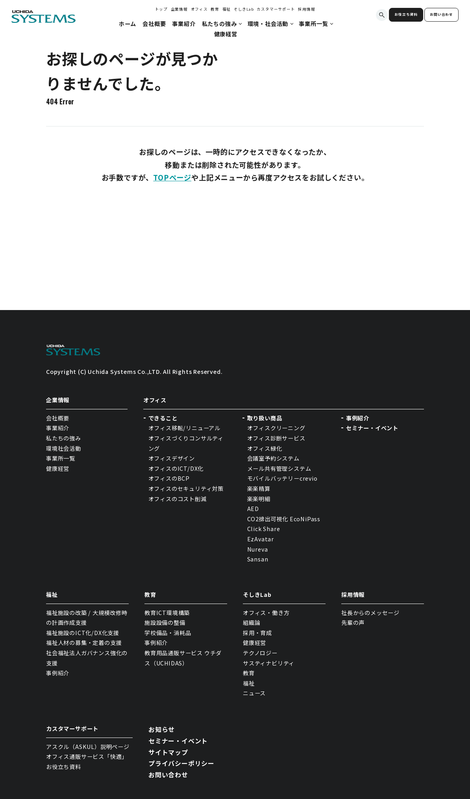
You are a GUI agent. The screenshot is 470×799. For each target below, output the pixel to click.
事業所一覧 (60, 458)
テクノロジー (260, 653)
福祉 (226, 9)
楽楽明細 (258, 499)
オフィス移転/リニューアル (184, 428)
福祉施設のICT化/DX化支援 (82, 633)
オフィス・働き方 (266, 613)
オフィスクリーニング (276, 428)
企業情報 (179, 9)
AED (253, 509)
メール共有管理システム (279, 468)
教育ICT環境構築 (167, 613)
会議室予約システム (273, 458)
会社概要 (57, 418)
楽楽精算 (258, 488)
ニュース (254, 693)
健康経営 (57, 468)
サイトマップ (168, 752)
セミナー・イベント (372, 428)
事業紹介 (57, 428)
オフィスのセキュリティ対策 (186, 488)
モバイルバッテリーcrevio (282, 478)
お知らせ (161, 729)
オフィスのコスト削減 (177, 499)
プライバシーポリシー (181, 763)
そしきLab (244, 9)
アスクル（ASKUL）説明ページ (88, 747)
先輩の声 (353, 622)
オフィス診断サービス (276, 438)
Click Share (264, 529)
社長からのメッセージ (370, 613)
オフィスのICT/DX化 (176, 468)
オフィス (199, 9)
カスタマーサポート (276, 9)
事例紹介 (357, 418)
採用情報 (306, 9)
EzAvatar (260, 539)
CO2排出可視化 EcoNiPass (283, 519)
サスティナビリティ (268, 663)
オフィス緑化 (264, 448)
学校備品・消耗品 (167, 633)
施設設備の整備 (164, 622)
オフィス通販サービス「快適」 (87, 756)
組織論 (251, 622)
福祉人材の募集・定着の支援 (84, 643)
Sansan (257, 559)
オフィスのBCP (169, 478)
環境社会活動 (63, 448)
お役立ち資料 (406, 14)
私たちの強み (63, 438)
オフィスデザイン (171, 458)
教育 (215, 9)
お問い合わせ (441, 14)
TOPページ (172, 177)
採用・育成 (257, 633)
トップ (161, 9)
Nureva (257, 549)
